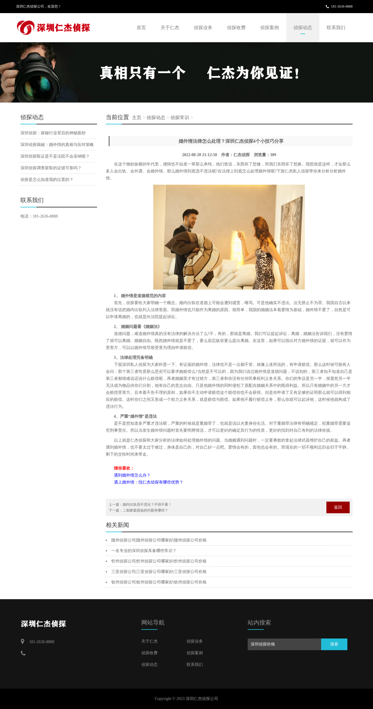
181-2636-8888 (342, 6)
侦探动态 (302, 27)
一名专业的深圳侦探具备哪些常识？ (144, 550)
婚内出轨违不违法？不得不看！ (147, 504)
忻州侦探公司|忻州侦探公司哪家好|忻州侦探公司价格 (159, 561)
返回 (338, 507)
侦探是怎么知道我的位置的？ (46, 179)
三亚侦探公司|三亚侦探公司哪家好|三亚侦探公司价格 (159, 571)
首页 (141, 27)
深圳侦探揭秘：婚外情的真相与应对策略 (57, 144)
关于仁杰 (170, 27)
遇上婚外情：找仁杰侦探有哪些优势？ (148, 482)
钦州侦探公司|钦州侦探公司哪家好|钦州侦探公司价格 (159, 582)
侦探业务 (203, 27)
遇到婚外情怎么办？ (132, 475)
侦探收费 (236, 27)
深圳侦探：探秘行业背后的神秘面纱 (53, 133)
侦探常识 (179, 117)
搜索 (334, 644)
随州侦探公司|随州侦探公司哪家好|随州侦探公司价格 (159, 540)
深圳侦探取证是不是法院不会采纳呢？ (55, 156)
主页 (136, 117)
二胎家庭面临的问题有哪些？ (145, 510)
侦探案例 (269, 27)
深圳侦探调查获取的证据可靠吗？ (51, 168)
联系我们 (336, 27)
